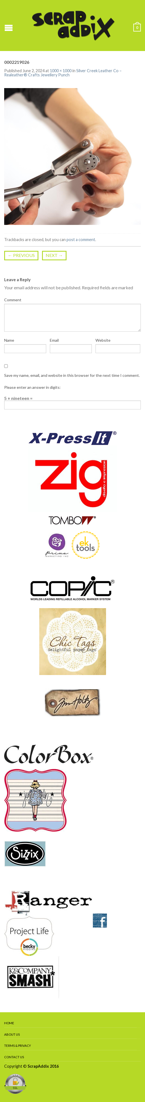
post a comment (81, 239)
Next (54, 255)
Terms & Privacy (17, 1045)
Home (9, 1023)
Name (9, 340)
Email (54, 340)
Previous (21, 255)
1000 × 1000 (61, 70)
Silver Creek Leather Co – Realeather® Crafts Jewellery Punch (63, 72)
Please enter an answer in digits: (32, 387)
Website (102, 340)
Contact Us (14, 1057)
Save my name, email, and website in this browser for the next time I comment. (72, 375)
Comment (12, 299)
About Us (12, 1034)
